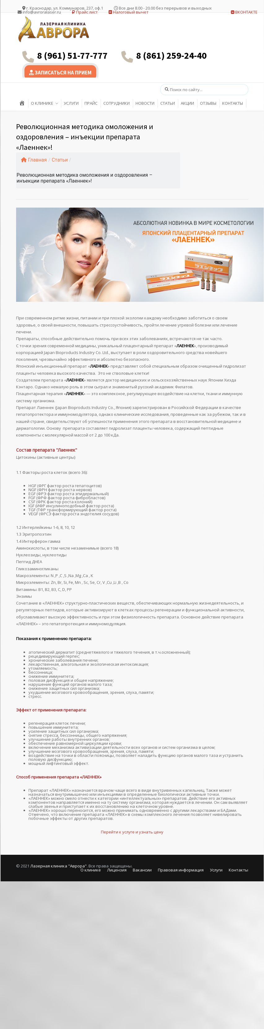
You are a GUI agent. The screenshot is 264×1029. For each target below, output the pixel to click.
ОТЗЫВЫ (208, 103)
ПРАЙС (90, 103)
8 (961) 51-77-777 (72, 55)
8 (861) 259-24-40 (171, 55)
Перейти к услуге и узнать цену (132, 832)
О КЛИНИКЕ (42, 103)
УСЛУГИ (71, 103)
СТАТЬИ (167, 103)
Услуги (216, 870)
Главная (34, 160)
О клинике (90, 870)
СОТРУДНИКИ (116, 103)
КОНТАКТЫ (232, 103)
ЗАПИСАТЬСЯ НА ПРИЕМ (60, 72)
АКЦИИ (187, 103)
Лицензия (117, 870)
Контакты (238, 870)
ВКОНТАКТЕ (244, 12)
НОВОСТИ (145, 103)
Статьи (60, 160)
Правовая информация (181, 870)
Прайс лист (85, 12)
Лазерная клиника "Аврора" (58, 866)
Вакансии (142, 870)
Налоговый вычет (129, 12)
